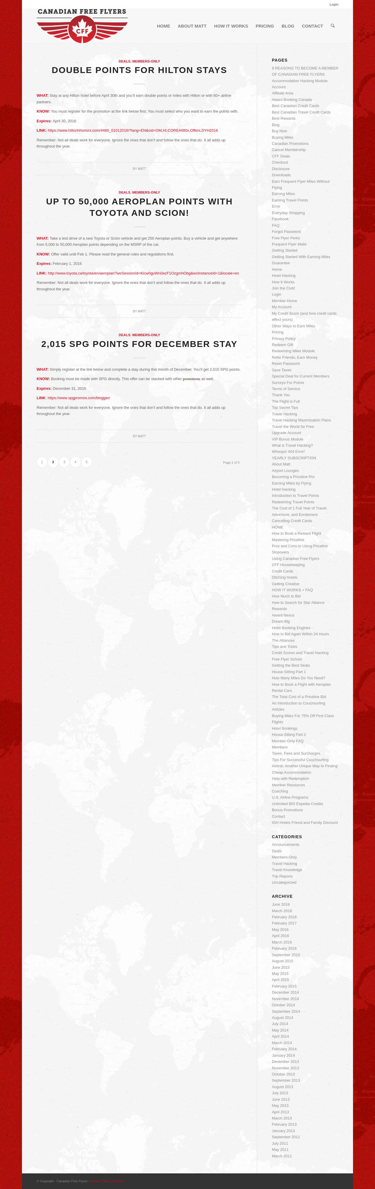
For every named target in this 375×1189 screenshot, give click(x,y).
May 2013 (280, 1105)
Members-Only (146, 61)
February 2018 (284, 917)
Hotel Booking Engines (291, 628)
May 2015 (280, 973)
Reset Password (286, 363)
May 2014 (280, 1030)
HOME (277, 527)
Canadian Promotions (290, 143)
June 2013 (281, 1099)
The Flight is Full (286, 401)
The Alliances (283, 640)
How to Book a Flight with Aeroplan (301, 684)
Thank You (281, 395)
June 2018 (281, 904)
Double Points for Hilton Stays (139, 70)
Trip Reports (282, 876)
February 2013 (284, 1124)
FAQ (275, 225)
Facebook (280, 219)
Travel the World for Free (293, 426)
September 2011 (286, 1137)
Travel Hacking (284, 414)
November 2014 (285, 999)
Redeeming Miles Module (293, 351)
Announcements (285, 844)
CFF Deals (281, 156)
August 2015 (282, 961)
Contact (278, 816)
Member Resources (288, 785)
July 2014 (280, 1024)
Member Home (284, 301)
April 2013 (280, 1112)
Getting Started (284, 250)
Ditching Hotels (284, 577)
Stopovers (280, 552)
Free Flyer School (287, 659)
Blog (275, 125)
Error (276, 206)
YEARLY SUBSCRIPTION (294, 458)
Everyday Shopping (288, 213)
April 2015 (280, 980)
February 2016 (284, 948)
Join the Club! (283, 288)
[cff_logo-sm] (82, 26)
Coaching (280, 791)
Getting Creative (285, 584)
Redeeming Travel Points (293, 502)
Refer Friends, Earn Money (295, 357)
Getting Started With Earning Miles (301, 257)
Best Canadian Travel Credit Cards (301, 112)
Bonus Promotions (287, 810)
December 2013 (285, 1061)
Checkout (280, 162)
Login (334, 4)
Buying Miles (283, 137)
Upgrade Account (286, 433)
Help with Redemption (290, 778)
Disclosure (281, 169)
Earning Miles (283, 194)
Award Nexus (283, 615)
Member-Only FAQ (288, 741)
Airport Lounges (285, 470)
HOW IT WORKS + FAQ (292, 590)
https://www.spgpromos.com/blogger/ (79, 398)
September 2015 (286, 955)
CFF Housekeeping (288, 565)
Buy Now (279, 131)
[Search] (332, 26)
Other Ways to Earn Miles (293, 326)
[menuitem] (332, 4)
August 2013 (282, 1087)
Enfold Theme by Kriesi (107, 1181)
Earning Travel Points (290, 200)
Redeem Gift (282, 345)
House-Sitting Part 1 (289, 672)
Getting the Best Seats (291, 665)
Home (277, 269)
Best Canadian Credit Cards (295, 106)
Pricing (278, 332)
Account (279, 87)
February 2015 (284, 986)
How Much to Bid (286, 596)
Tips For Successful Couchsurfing (300, 760)
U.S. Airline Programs (290, 797)
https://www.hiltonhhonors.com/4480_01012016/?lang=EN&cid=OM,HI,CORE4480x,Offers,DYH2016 (133, 130)
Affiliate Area (282, 93)
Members (280, 747)
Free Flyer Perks (286, 238)
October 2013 (283, 1074)
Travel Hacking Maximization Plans (301, 420)
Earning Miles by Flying (291, 483)
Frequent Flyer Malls (289, 244)
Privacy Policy (284, 338)
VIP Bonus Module (287, 439)
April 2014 (280, 1036)
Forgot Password (286, 231)
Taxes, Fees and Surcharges (296, 753)
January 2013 (283, 1131)
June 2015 (281, 967)
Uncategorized (284, 882)
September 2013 (286, 1080)
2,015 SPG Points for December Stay (139, 344)
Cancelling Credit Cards (292, 521)
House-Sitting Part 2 (289, 734)
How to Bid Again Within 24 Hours (300, 634)
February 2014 (284, 1049)
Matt (142, 168)
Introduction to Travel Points (295, 495)
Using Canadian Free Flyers (295, 558)
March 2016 (282, 942)
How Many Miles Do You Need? (298, 678)
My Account (282, 307)
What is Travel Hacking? (292, 445)
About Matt (281, 464)
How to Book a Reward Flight (296, 533)
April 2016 (280, 936)
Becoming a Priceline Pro (293, 477)
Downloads (281, 175)
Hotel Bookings (284, 728)
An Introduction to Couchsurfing (298, 703)
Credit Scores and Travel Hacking (300, 653)
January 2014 (283, 1055)
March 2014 (282, 1043)
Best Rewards (284, 118)
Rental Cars (282, 690)
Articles (278, 709)
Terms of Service (286, 389)
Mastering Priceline (288, 540)
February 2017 (284, 923)
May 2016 (280, 929)
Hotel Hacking (284, 275)
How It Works (283, 282)
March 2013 (282, 1118)
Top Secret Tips (285, 407)
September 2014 (286, 1011)
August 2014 (282, 1017)
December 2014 (285, 992)
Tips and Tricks (284, 646)
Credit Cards (282, 571)
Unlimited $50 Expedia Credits (297, 804)
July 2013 (280, 1093)
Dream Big (281, 621)
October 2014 (283, 1005)
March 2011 (282, 1156)
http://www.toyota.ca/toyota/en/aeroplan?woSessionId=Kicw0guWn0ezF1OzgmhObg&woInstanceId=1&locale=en (143, 273)
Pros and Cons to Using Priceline (300, 546)
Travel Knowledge (287, 870)
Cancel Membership (289, 150)
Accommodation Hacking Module (300, 81)
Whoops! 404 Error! (288, 451)
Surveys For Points (288, 382)
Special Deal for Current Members (301, 376)
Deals (124, 61)
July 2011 (280, 1143)
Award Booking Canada (292, 99)
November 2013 (285, 1068)
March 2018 (282, 911)
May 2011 (280, 1149)
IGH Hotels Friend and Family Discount (305, 822)
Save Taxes (282, 370)
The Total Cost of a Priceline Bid (299, 697)
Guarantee (281, 263)
